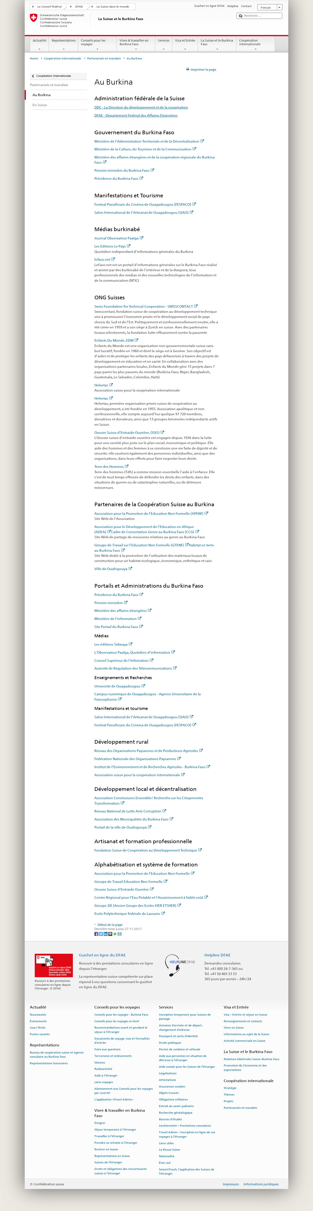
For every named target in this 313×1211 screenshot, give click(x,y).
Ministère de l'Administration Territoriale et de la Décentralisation (149, 141)
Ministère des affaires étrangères (123, 610)
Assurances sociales (172, 1086)
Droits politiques (170, 1042)
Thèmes (229, 1094)
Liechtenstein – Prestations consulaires (185, 1125)
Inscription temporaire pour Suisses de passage (185, 1016)
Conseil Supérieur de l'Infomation (124, 660)
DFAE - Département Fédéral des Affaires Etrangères (136, 115)
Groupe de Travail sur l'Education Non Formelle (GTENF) (141, 545)
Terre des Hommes (111, 466)
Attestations (167, 1080)
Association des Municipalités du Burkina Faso (133, 819)
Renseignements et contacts (243, 1021)
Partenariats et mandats (104, 58)
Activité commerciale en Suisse (244, 1041)
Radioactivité (103, 1069)
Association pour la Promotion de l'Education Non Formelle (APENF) (151, 513)
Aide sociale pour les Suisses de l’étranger (187, 1066)
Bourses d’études (170, 1119)
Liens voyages (103, 1082)
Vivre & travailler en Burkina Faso (136, 45)
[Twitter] (101, 933)
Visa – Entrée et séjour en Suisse (245, 1014)
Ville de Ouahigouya (113, 569)
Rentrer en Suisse (106, 1149)
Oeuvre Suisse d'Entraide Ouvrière (124, 889)
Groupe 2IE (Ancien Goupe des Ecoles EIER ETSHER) (137, 905)
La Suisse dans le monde (113, 6)
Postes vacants (40, 1034)
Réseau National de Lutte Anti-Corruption (130, 811)
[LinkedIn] (106, 933)
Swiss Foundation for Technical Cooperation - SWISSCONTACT (146, 306)
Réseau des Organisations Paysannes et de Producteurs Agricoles (148, 751)
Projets (228, 1101)
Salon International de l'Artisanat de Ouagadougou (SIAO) (143, 212)
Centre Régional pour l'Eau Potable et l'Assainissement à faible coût (151, 897)
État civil (164, 1163)
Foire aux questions (107, 1049)
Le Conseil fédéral (49, 6)
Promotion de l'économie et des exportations (245, 1067)
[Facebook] (96, 933)
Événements (38, 1021)
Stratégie (230, 1088)
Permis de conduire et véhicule (179, 1049)
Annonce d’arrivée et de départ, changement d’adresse (180, 1027)
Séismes (99, 1062)
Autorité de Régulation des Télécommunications (135, 668)
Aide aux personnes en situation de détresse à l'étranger (183, 1058)
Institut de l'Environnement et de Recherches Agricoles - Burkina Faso (152, 767)
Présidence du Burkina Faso (118, 178)
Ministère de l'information (118, 619)
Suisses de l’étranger (108, 1162)
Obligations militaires (173, 1099)
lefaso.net (104, 259)
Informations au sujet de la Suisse (246, 1034)
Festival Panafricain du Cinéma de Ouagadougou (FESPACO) (145, 204)
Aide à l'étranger (106, 1075)
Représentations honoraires (49, 1063)
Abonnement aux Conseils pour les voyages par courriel (123, 1091)
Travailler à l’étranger (109, 1136)
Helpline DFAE (217, 955)
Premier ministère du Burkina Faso (124, 170)
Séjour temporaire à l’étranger (115, 1129)
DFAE (79, 6)
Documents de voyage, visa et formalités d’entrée (122, 1040)
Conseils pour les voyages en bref (116, 1021)
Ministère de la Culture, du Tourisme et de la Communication (145, 149)
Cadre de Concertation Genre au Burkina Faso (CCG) (155, 532)
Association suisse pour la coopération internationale (139, 775)
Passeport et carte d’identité (178, 1036)
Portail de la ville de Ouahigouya (123, 827)
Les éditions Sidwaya (113, 644)
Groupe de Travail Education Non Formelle (131, 881)
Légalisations (168, 1073)
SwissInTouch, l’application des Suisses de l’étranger (186, 1171)
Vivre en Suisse (234, 1027)
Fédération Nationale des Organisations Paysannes (137, 759)
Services (164, 45)
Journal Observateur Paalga (119, 238)
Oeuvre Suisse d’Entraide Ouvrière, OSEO (129, 432)
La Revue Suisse (169, 1149)
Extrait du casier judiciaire (176, 1106)
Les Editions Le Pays (112, 246)
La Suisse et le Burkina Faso (217, 45)
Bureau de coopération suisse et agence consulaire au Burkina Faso (57, 1054)
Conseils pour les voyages (97, 45)
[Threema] (110, 933)
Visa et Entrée (185, 45)
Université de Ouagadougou (119, 686)
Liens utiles (166, 1143)
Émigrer (99, 1123)
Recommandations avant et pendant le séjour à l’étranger (120, 1029)
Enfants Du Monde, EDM (116, 340)
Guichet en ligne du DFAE (102, 955)
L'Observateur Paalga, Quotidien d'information (134, 652)
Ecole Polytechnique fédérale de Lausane (129, 913)
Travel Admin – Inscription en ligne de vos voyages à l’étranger (187, 1134)
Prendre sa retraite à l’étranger (115, 1142)
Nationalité (166, 1156)
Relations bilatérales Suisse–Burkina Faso (251, 1059)
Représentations (63, 45)
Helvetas (103, 385)
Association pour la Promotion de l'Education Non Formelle (144, 873)
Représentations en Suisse (112, 1155)
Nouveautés (38, 1014)
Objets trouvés (169, 1093)
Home (34, 58)
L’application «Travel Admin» (113, 1099)
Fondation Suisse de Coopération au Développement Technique (148, 850)
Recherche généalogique (175, 1112)
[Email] (120, 933)
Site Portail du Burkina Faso (118, 627)
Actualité (39, 45)
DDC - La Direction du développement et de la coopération (141, 107)
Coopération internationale (256, 45)
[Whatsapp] (115, 933)
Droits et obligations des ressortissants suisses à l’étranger (120, 1171)
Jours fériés (37, 1027)
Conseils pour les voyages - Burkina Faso (121, 1014)
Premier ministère (111, 603)
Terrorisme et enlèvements (113, 1056)
